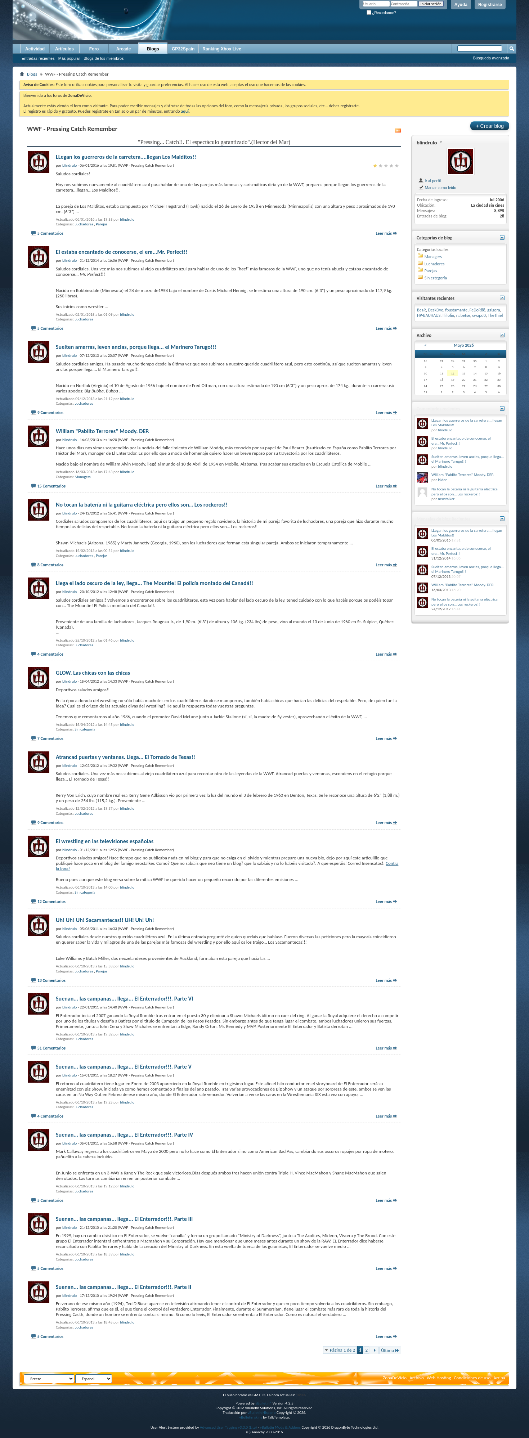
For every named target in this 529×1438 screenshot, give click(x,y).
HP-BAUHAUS (428, 315)
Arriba (499, 1377)
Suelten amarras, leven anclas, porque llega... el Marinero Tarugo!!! (136, 346)
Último (390, 1350)
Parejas (101, 224)
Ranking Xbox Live (221, 48)
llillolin (448, 315)
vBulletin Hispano (262, 1412)
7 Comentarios (50, 738)
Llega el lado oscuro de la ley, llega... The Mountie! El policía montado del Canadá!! (154, 583)
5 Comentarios (50, 233)
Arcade (123, 48)
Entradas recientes (38, 58)
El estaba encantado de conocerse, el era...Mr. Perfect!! (121, 251)
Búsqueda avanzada (491, 58)
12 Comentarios (51, 901)
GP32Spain (183, 48)
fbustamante (456, 310)
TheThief (495, 315)
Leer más (384, 233)
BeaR (421, 310)
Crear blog (490, 126)
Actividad (35, 48)
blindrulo (127, 219)
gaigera (493, 310)
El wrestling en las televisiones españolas (104, 841)
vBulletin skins (250, 1417)
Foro (94, 48)
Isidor (442, 479)
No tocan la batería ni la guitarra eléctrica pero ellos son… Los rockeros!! (142, 504)
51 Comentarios (51, 1048)
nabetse (463, 315)
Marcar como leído (437, 187)
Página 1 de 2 (342, 1350)
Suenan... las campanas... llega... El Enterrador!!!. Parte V (124, 1066)
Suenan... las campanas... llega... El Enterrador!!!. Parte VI (124, 998)
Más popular (69, 58)
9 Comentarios (50, 412)
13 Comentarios (51, 980)
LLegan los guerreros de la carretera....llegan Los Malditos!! (126, 156)
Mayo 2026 (464, 345)
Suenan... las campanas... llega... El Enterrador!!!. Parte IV (124, 1134)
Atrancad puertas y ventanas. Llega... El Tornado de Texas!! (125, 757)
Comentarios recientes (438, 409)
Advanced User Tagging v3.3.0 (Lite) (228, 1427)
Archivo (416, 1377)
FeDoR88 (477, 310)
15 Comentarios (51, 486)
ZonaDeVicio (395, 1377)
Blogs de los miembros (104, 58)
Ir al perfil (429, 180)
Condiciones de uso (472, 1377)
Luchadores (84, 224)
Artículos (64, 48)
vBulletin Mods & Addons (280, 1427)
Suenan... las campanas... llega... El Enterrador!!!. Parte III (124, 1218)
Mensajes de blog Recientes (443, 519)
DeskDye (435, 310)
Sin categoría (85, 729)
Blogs (153, 48)
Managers (82, 477)
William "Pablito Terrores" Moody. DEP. (102, 431)
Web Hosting (439, 1377)
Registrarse (490, 4)
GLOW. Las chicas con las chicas (93, 672)
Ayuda (460, 4)
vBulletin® (263, 1403)
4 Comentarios (50, 654)
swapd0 (479, 315)
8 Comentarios (50, 564)
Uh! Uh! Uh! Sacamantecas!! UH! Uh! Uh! (105, 920)
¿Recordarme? (381, 13)
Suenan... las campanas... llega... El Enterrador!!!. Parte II (123, 1287)
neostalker (446, 498)
